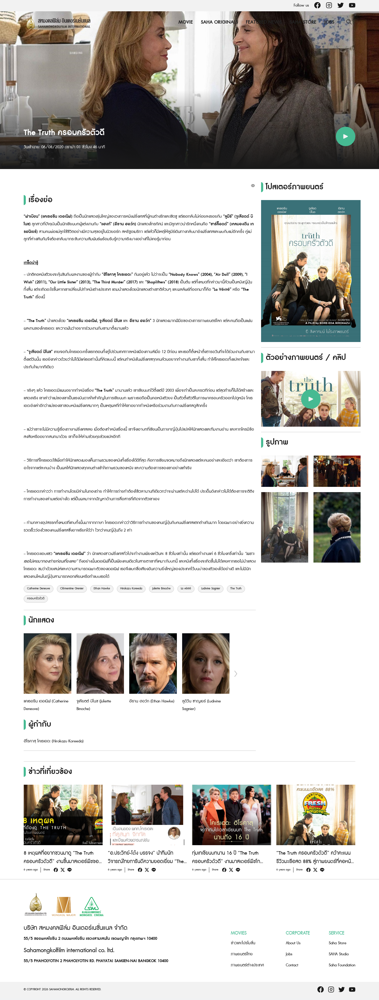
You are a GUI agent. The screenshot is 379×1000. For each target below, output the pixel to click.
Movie (185, 22)
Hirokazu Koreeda (131, 588)
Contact (292, 965)
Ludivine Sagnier (210, 588)
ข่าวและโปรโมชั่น (243, 943)
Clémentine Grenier (71, 588)
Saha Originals (219, 22)
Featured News (264, 22)
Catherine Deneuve (38, 588)
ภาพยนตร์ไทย (242, 954)
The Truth (236, 588)
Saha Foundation (342, 965)
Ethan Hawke (102, 588)
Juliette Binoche (161, 588)
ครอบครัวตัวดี (35, 598)
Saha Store (303, 22)
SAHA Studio (339, 954)
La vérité (186, 588)
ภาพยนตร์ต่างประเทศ (247, 965)
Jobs (329, 22)
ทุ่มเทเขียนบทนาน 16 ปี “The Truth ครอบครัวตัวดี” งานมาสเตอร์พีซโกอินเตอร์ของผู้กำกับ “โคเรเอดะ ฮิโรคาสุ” (230, 861)
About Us (293, 943)
